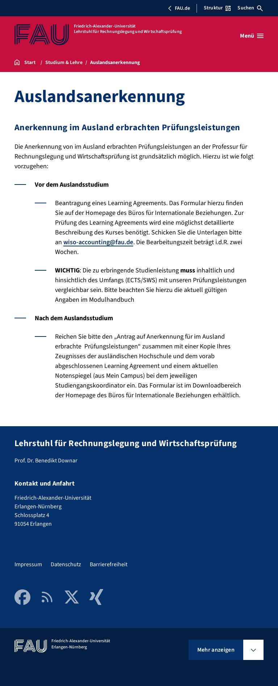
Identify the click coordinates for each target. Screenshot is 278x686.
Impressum (28, 564)
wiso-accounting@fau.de (98, 242)
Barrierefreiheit (108, 564)
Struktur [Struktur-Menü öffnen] (217, 8)
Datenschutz (66, 564)
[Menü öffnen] (252, 36)
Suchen (250, 8)
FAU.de (179, 8)
